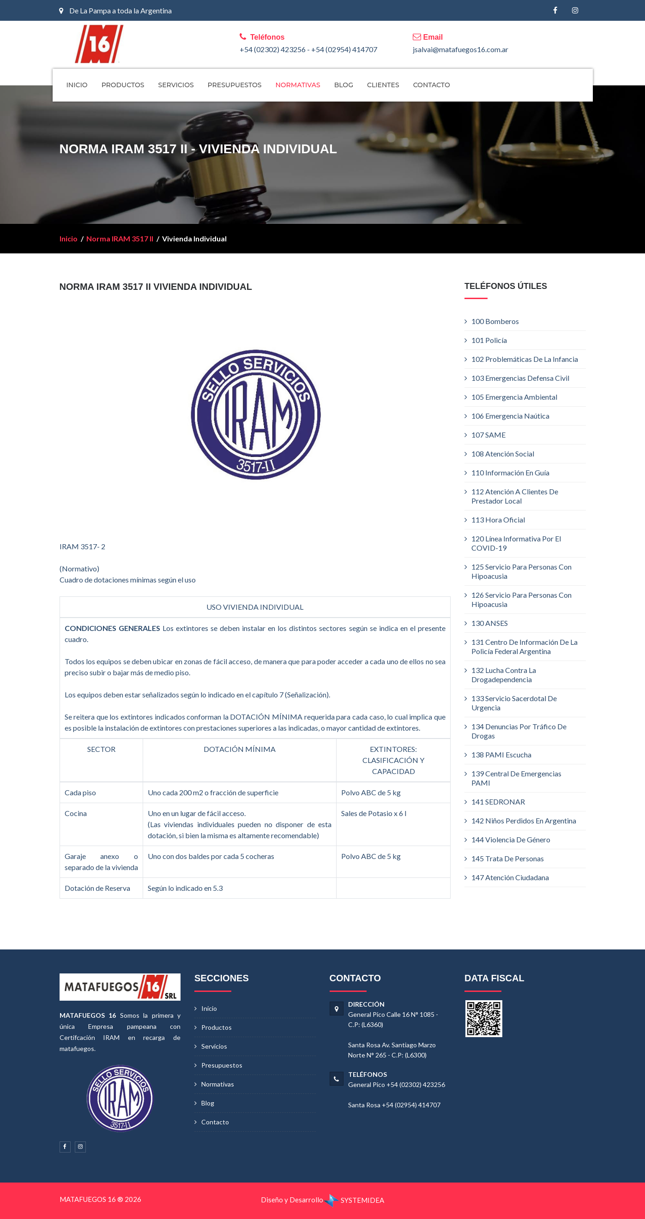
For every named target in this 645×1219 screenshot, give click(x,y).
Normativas (217, 1084)
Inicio (69, 238)
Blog (207, 1103)
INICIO (77, 85)
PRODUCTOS (123, 85)
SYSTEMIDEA (353, 1200)
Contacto (215, 1122)
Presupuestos (221, 1065)
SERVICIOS (175, 85)
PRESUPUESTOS (235, 85)
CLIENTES (383, 85)
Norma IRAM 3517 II (119, 238)
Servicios (214, 1046)
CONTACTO (431, 85)
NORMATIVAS (297, 85)
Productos (216, 1027)
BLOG (343, 85)
